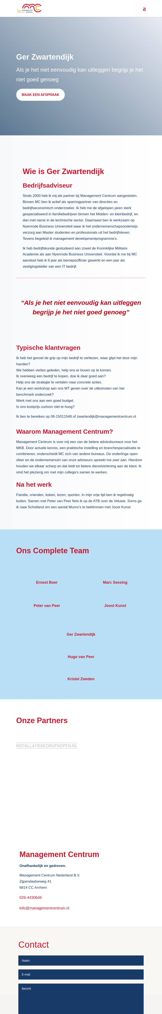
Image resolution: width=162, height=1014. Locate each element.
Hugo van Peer (81, 657)
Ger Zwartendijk (81, 634)
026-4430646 (30, 938)
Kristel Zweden (81, 679)
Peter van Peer (47, 606)
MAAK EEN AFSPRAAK (40, 95)
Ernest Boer (47, 582)
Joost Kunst (115, 606)
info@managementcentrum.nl (44, 949)
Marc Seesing (115, 582)
